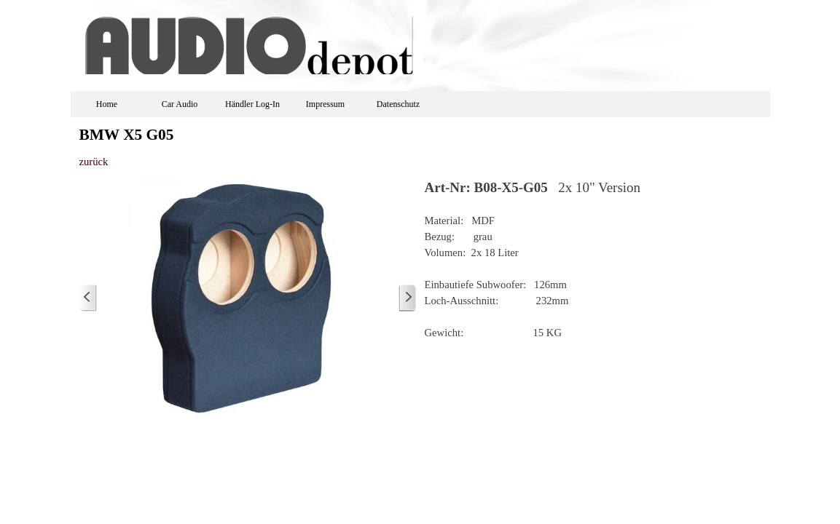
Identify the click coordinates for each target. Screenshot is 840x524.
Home (106, 104)
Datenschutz (398, 104)
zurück (94, 161)
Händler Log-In (252, 104)
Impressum (325, 104)
